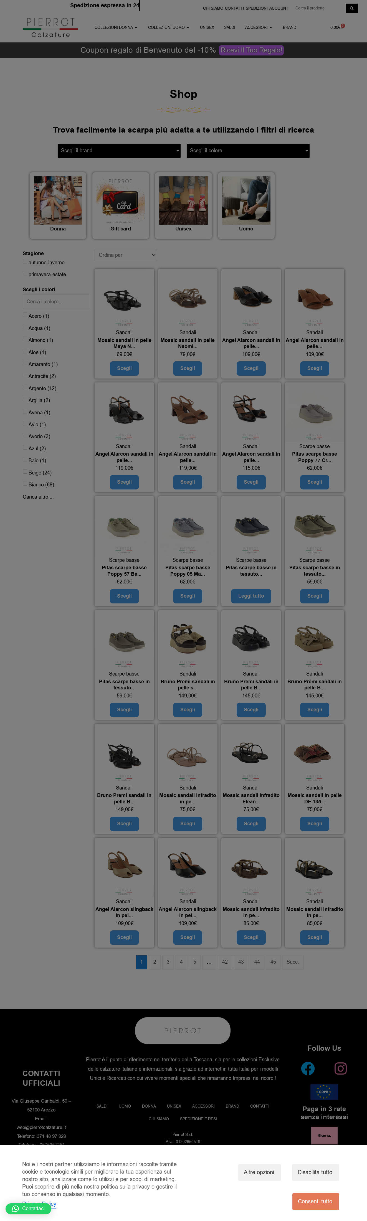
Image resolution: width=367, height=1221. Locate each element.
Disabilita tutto (315, 1172)
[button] (28, 1208)
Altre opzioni (259, 1172)
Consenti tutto (315, 1201)
